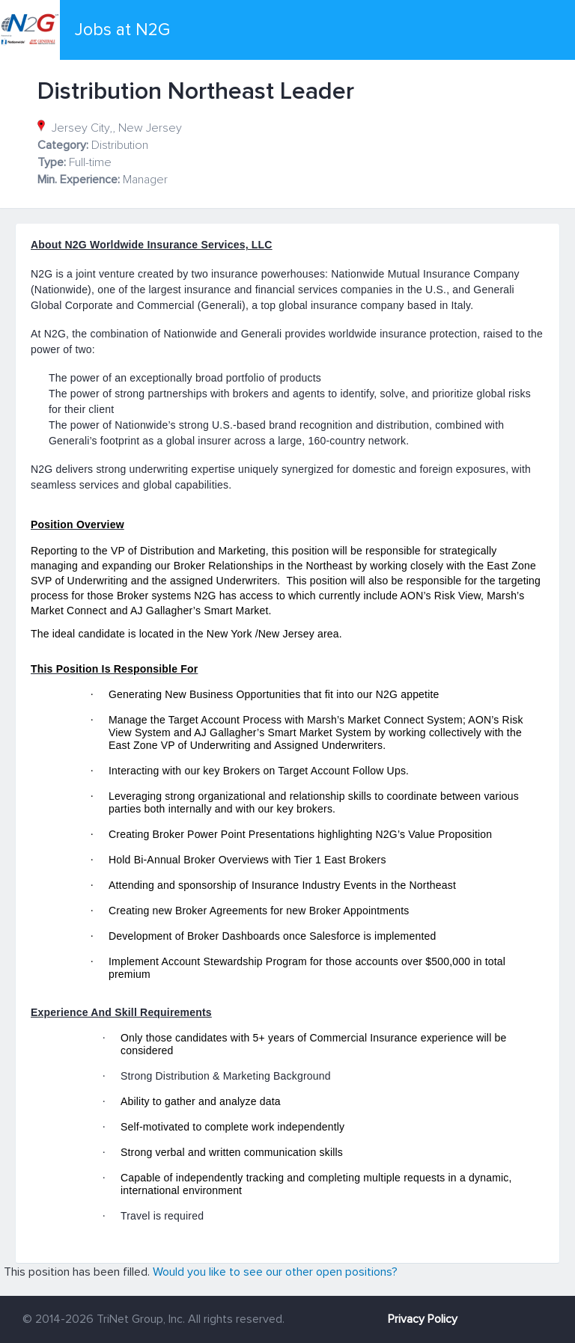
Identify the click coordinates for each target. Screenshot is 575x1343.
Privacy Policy (422, 1319)
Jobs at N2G (122, 29)
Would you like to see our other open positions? (275, 1271)
